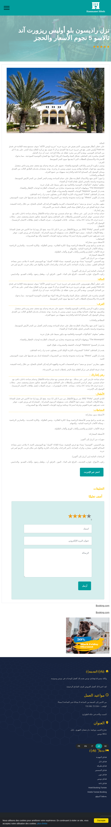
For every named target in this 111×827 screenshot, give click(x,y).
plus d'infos (42, 823)
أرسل (84, 585)
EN (85, 746)
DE (105, 746)
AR (99, 746)
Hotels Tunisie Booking (97, 792)
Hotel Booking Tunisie (97, 787)
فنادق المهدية (101, 757)
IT (92, 746)
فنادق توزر (103, 774)
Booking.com (102, 605)
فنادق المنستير (101, 770)
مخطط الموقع (101, 796)
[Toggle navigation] (7, 7)
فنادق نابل (103, 761)
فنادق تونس (102, 779)
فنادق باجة (103, 783)
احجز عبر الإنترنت (92, 472)
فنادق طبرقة (102, 765)
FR (79, 746)
